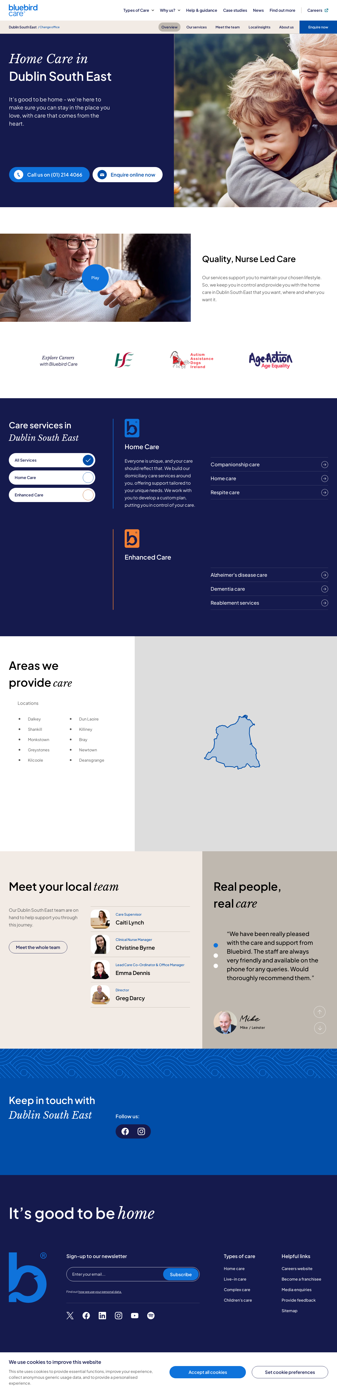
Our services (196, 27)
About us (286, 27)
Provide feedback (299, 1300)
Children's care (238, 1300)
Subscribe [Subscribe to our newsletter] (181, 1274)
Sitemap (290, 1310)
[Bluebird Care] (23, 14)
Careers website (297, 1268)
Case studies (235, 10)
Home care (234, 1268)
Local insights (259, 27)
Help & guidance (201, 10)
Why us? (170, 10)
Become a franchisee (301, 1279)
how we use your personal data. (100, 1292)
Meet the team (228, 27)
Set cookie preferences (290, 1372)
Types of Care (138, 10)
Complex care (237, 1289)
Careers (317, 10)
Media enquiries (297, 1289)
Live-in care (235, 1279)
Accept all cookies (208, 1372)
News (258, 10)
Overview (169, 27)
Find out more (282, 10)
